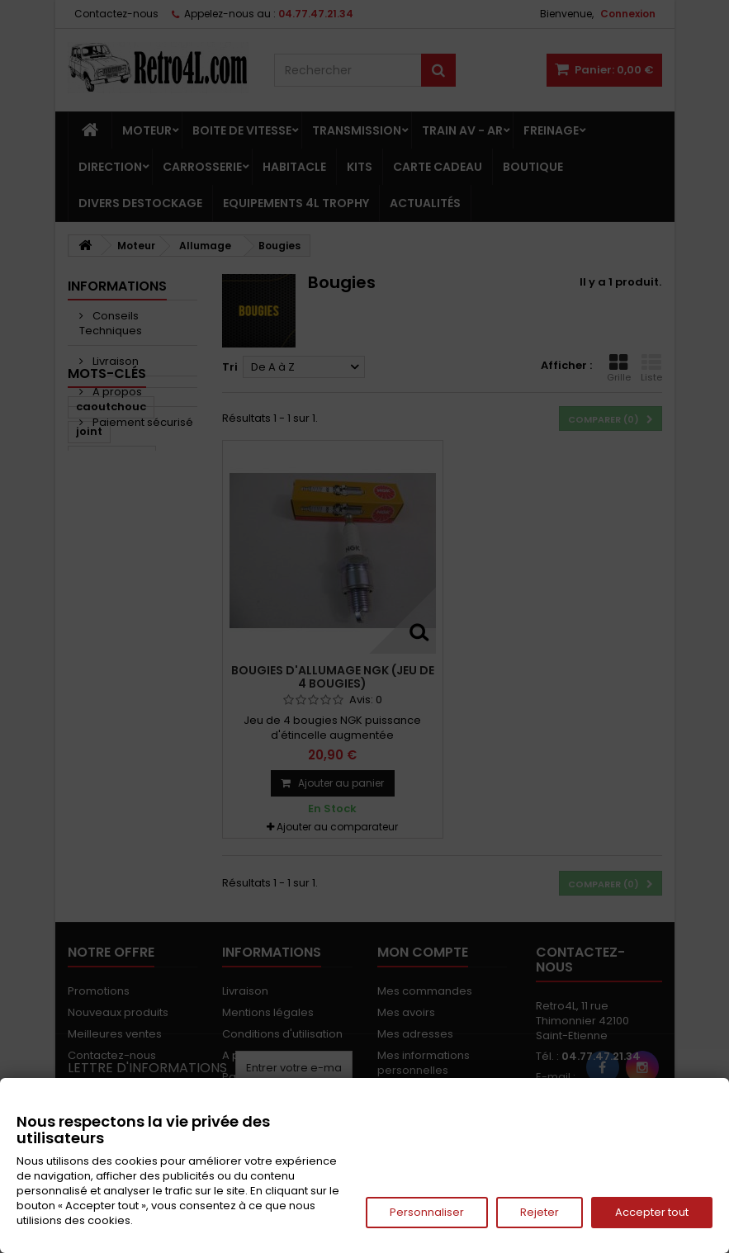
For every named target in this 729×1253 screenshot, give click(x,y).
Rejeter (539, 1212)
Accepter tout (652, 1212)
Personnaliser (427, 1212)
